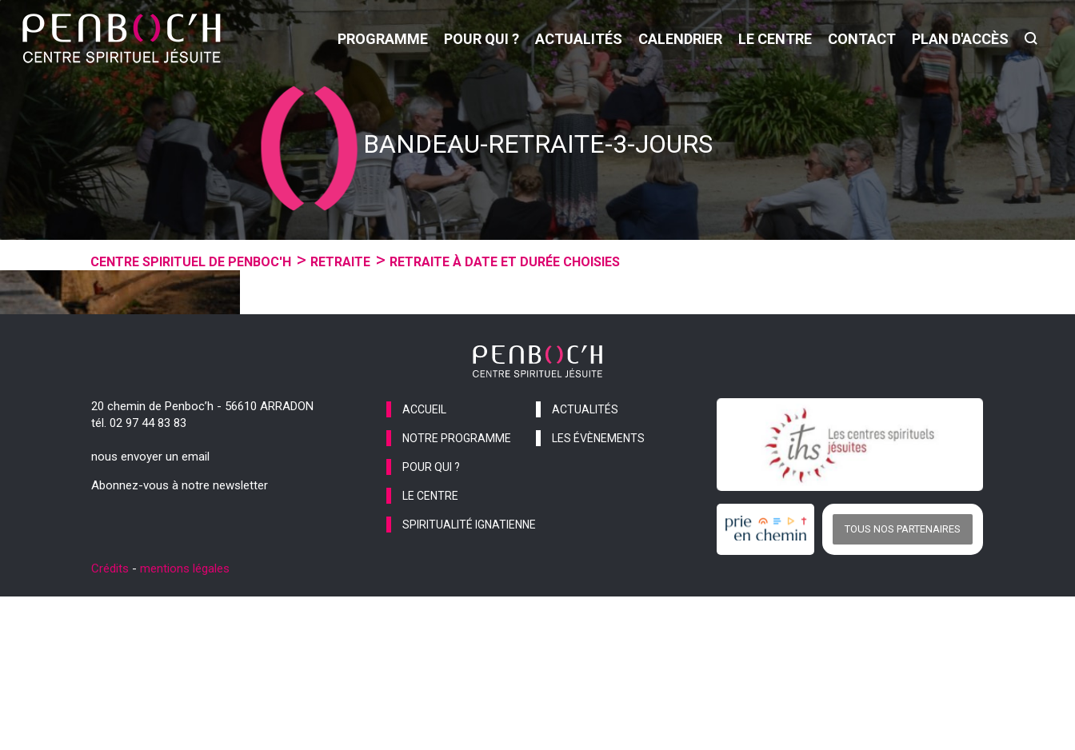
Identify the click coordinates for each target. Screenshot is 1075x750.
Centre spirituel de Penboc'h (190, 261)
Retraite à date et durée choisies (505, 261)
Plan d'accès (960, 38)
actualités (578, 38)
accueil (424, 562)
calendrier (680, 38)
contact (862, 38)
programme (383, 38)
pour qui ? (481, 38)
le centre (775, 38)
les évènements (598, 590)
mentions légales (185, 722)
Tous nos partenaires (903, 682)
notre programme (456, 590)
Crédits (110, 722)
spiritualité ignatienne (469, 677)
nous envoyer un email (150, 609)
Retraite (340, 261)
